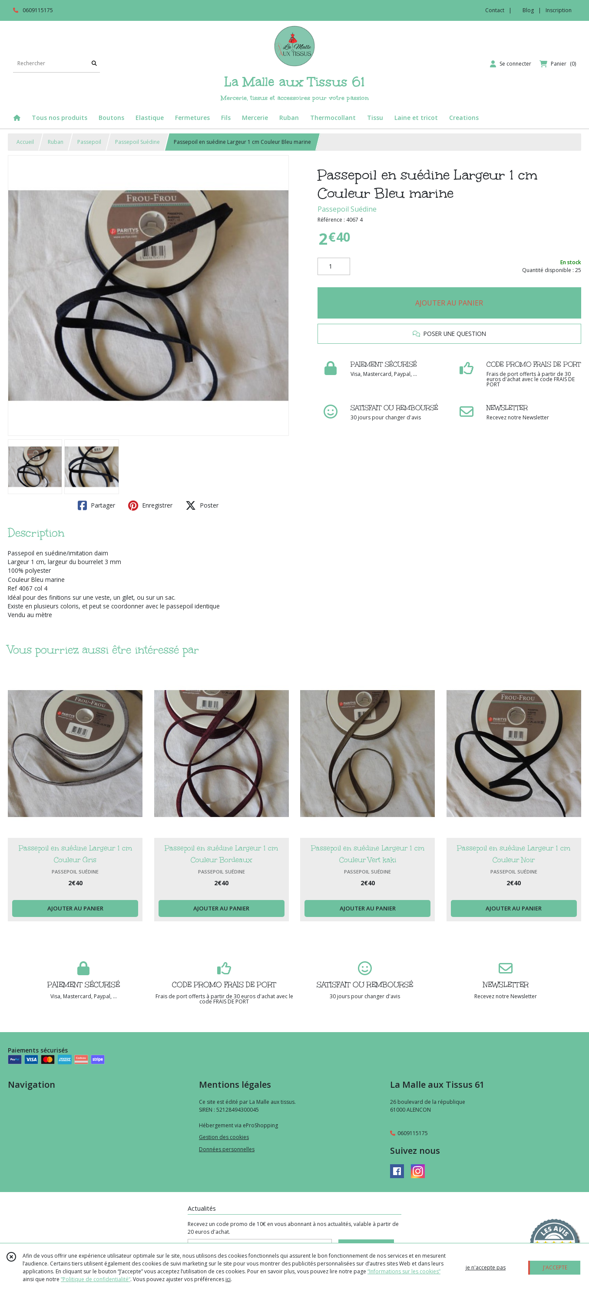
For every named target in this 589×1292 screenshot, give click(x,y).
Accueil (25, 142)
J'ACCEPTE (555, 1267)
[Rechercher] (94, 63)
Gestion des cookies (224, 1137)
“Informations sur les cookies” (403, 1271)
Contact (494, 10)
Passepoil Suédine (137, 142)
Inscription (559, 10)
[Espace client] (510, 64)
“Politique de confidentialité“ (95, 1279)
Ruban (55, 142)
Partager (96, 505)
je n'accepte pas (486, 1267)
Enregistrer (150, 505)
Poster (201, 505)
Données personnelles (227, 1149)
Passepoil (89, 142)
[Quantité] (334, 266)
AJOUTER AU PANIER (449, 303)
